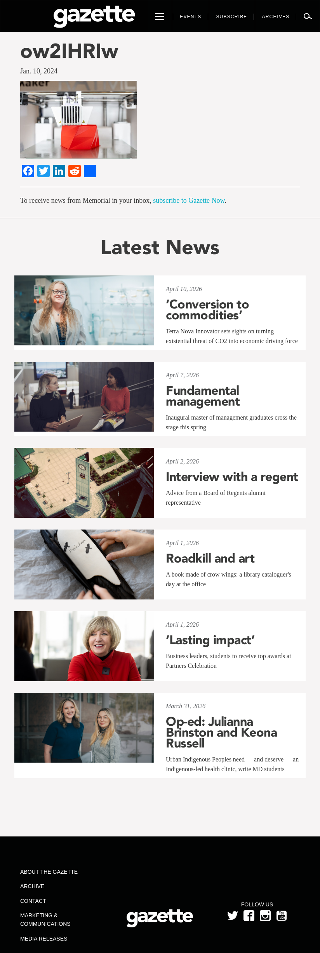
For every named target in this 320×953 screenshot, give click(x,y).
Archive (32, 886)
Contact (33, 901)
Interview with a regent (232, 476)
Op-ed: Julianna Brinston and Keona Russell (221, 732)
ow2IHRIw (69, 51)
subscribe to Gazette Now (188, 200)
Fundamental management (203, 396)
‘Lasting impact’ (210, 639)
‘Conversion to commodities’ (207, 310)
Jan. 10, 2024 (38, 71)
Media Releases (43, 939)
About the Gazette (49, 872)
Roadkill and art (210, 558)
